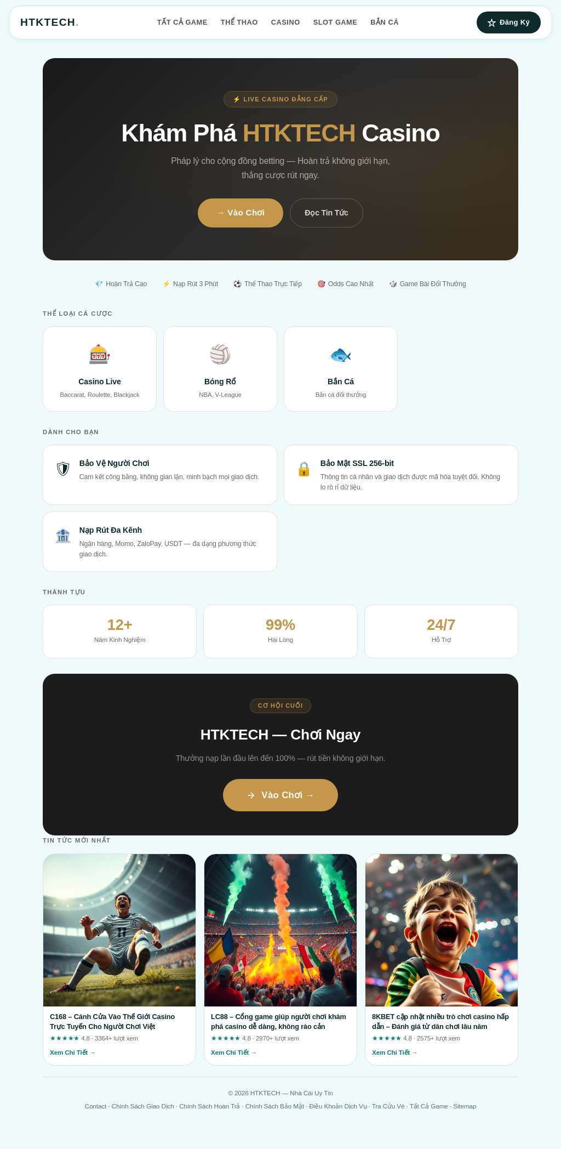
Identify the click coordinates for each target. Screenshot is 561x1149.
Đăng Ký (509, 22)
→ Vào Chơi (240, 212)
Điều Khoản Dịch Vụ (338, 1106)
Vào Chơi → (280, 795)
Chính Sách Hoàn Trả (209, 1106)
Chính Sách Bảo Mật (274, 1106)
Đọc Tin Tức (326, 212)
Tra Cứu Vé (388, 1106)
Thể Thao (239, 22)
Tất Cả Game (182, 22)
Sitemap (464, 1106)
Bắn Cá (384, 22)
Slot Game (335, 22)
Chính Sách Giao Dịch (143, 1106)
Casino (285, 22)
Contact (96, 1106)
